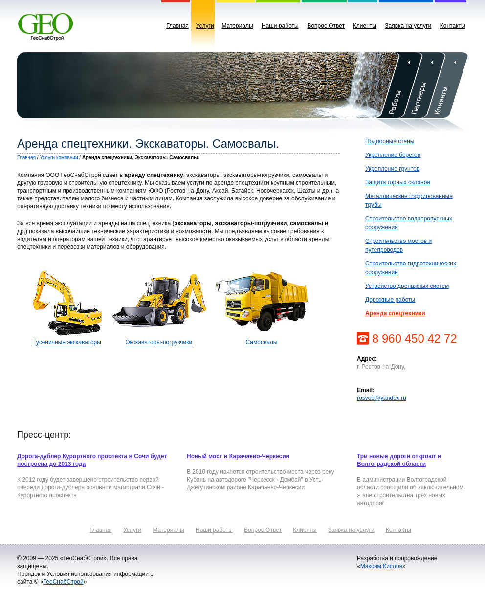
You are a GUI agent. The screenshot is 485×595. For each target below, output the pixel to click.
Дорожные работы (390, 299)
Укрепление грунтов (392, 168)
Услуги (205, 25)
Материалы (237, 25)
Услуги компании (59, 157)
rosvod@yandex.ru (381, 398)
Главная (177, 25)
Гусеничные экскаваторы (67, 342)
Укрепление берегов (392, 155)
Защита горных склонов (397, 182)
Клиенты (364, 25)
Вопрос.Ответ (326, 25)
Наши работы (280, 25)
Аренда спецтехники (395, 313)
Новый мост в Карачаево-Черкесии (238, 456)
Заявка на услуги (408, 25)
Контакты (452, 25)
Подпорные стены (389, 141)
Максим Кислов (381, 566)
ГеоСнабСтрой (64, 581)
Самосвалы (262, 342)
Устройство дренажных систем (407, 286)
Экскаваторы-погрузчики (159, 342)
